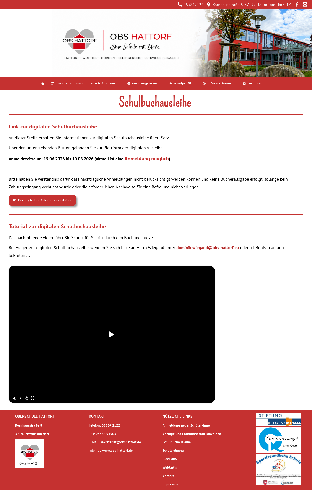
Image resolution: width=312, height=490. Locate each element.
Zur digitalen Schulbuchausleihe (42, 200)
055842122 (190, 4)
